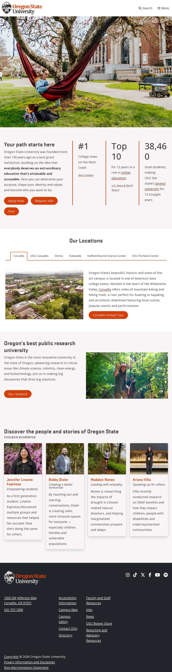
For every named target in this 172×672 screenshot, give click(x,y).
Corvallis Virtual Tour (108, 315)
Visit (11, 211)
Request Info (44, 201)
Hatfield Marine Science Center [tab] (106, 256)
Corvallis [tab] (18, 256)
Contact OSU (68, 628)
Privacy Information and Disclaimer (29, 662)
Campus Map (68, 610)
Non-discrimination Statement (26, 667)
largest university (155, 186)
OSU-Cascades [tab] (39, 256)
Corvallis (105, 289)
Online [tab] (59, 256)
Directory (65, 635)
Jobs (89, 610)
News (90, 616)
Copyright (11, 657)
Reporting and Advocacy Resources (96, 635)
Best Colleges (85, 175)
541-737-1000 (13, 610)
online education (120, 175)
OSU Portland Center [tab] (145, 256)
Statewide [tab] (75, 256)
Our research (17, 394)
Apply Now (16, 201)
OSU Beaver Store (99, 623)
